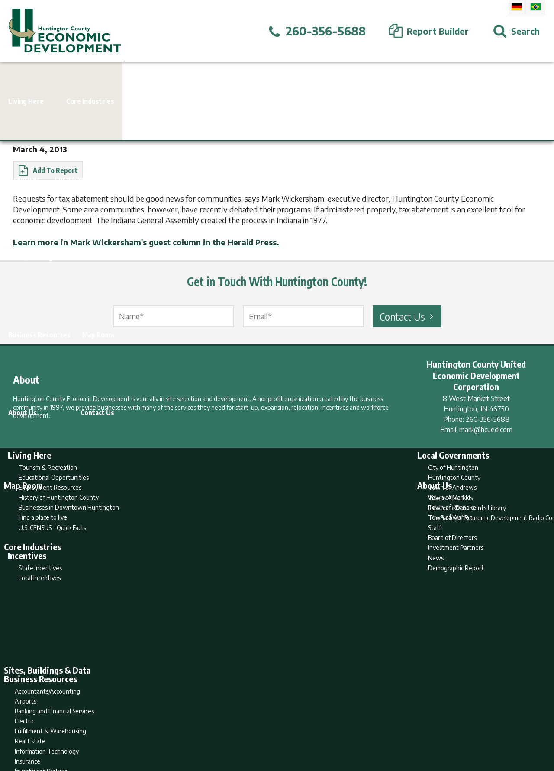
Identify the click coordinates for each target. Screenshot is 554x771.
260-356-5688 (487, 419)
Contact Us (408, 316)
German (516, 7)
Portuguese (535, 7)
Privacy (314, 730)
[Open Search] (516, 31)
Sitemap (346, 730)
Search (233, 730)
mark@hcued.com (485, 429)
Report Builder (273, 730)
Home (205, 730)
